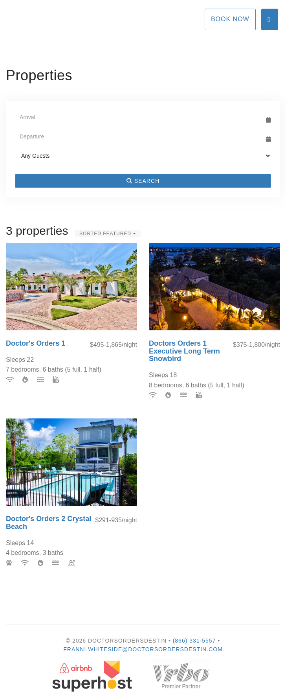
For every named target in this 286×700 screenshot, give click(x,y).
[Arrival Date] (139, 117)
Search (143, 181)
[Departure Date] (139, 136)
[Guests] (143, 155)
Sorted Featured (107, 233)
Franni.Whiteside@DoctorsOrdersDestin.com (143, 649)
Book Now (230, 19)
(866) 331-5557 (194, 640)
